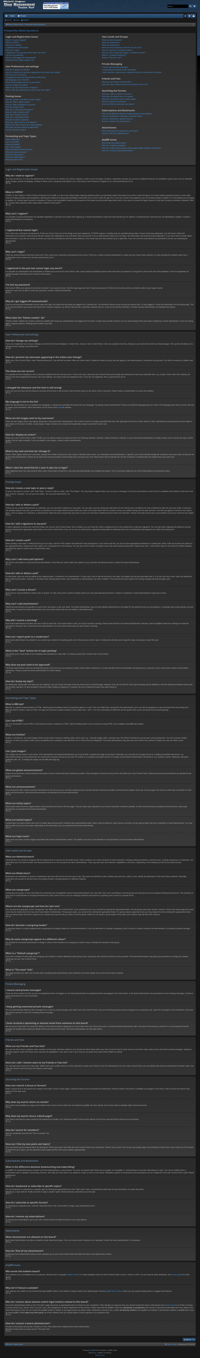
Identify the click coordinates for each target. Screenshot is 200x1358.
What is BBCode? (13, 139)
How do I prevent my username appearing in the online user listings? (33, 72)
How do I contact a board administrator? (118, 151)
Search (9, 20)
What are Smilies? (13, 144)
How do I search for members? (114, 102)
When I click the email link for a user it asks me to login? (28, 90)
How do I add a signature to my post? (20, 105)
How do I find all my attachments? (115, 133)
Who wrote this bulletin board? (114, 143)
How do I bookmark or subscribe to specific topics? (122, 116)
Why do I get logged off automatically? (21, 58)
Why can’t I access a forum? (17, 115)
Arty (95, 1353)
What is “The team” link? (112, 58)
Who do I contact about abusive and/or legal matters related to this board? (131, 148)
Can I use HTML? (13, 142)
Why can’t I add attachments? (17, 117)
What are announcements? (16, 152)
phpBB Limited (72, 1275)
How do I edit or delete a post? (18, 102)
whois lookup (171, 1305)
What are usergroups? (111, 45)
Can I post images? (13, 147)
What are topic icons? (14, 160)
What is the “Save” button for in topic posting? (24, 125)
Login (17, 20)
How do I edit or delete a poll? (17, 112)
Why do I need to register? (16, 40)
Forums (23, 16)
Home (12, 16)
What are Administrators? (112, 40)
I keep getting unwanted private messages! (119, 70)
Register (26, 20)
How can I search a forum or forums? (117, 94)
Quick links (6, 16)
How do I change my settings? (18, 70)
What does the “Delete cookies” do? (20, 60)
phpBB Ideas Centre (113, 1291)
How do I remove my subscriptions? (116, 121)
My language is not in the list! (17, 80)
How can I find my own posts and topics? (118, 104)
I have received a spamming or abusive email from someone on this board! (132, 72)
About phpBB (177, 1275)
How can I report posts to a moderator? (21, 122)
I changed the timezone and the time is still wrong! (26, 77)
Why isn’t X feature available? (114, 145)
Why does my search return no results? (117, 96)
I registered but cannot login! (17, 47)
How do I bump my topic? (16, 130)
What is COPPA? (12, 42)
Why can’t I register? (14, 45)
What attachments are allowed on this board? (120, 131)
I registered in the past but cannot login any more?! (26, 53)
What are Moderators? (111, 42)
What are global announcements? (19, 149)
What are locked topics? (15, 157)
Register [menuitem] (194, 16)
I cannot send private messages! (115, 67)
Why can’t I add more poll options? (19, 110)
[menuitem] (185, 16)
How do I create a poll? (15, 107)
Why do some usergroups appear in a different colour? (123, 53)
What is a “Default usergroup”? (114, 55)
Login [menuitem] (190, 16)
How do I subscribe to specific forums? (117, 119)
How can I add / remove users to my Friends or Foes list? (125, 84)
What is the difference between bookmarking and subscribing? (127, 114)
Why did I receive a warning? (17, 120)
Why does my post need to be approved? (22, 127)
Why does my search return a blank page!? (119, 99)
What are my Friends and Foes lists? (116, 82)
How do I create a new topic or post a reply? (23, 99)
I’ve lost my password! (14, 55)
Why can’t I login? (13, 50)
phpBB (60, 407)
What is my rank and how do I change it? (22, 87)
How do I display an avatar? (17, 85)
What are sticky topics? (15, 155)
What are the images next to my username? (23, 82)
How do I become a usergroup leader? (117, 50)
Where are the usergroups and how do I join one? (122, 47)
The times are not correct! (16, 75)
